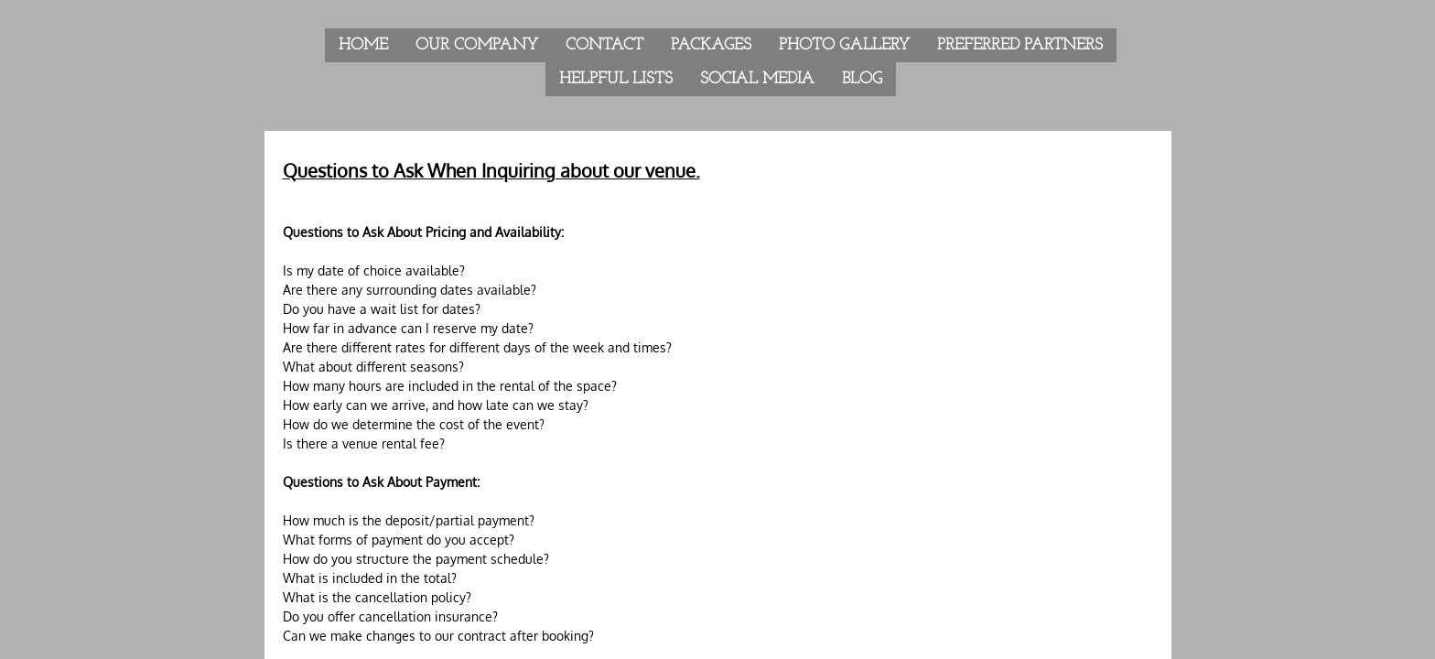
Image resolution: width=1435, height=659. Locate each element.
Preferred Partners (1020, 45)
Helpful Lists (616, 79)
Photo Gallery (844, 45)
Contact (604, 45)
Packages (711, 45)
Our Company (476, 45)
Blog (862, 79)
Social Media (757, 79)
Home (363, 45)
